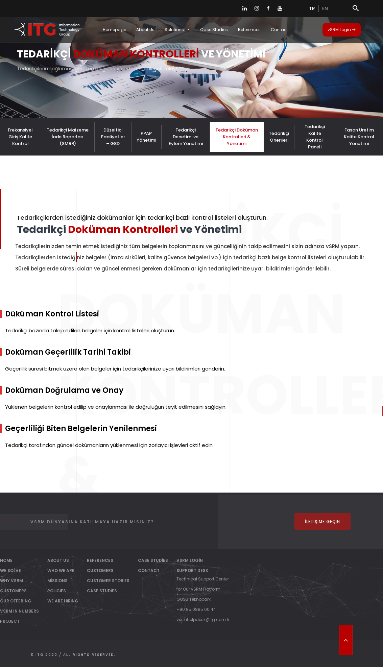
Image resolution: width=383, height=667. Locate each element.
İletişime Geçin (322, 521)
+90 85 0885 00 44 (196, 609)
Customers (100, 570)
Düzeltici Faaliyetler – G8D (113, 137)
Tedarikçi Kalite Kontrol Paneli (315, 136)
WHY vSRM (11, 580)
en (325, 8)
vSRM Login (342, 29)
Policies (56, 591)
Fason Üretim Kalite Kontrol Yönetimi (359, 137)
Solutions (177, 29)
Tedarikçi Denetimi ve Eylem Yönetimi (186, 137)
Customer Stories (108, 580)
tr (312, 8)
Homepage (114, 29)
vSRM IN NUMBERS (19, 611)
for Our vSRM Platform (198, 589)
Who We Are (60, 570)
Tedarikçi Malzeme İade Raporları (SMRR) (68, 137)
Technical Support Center (202, 579)
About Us (145, 29)
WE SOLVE (10, 570)
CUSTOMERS (13, 591)
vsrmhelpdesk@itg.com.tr (203, 619)
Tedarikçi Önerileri (279, 136)
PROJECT (10, 621)
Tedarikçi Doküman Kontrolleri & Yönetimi (236, 137)
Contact (279, 29)
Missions (57, 580)
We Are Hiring (62, 601)
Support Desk (192, 570)
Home (6, 560)
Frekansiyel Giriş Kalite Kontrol (20, 137)
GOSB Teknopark (193, 599)
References (249, 29)
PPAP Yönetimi (146, 136)
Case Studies (214, 29)
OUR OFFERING (15, 601)
